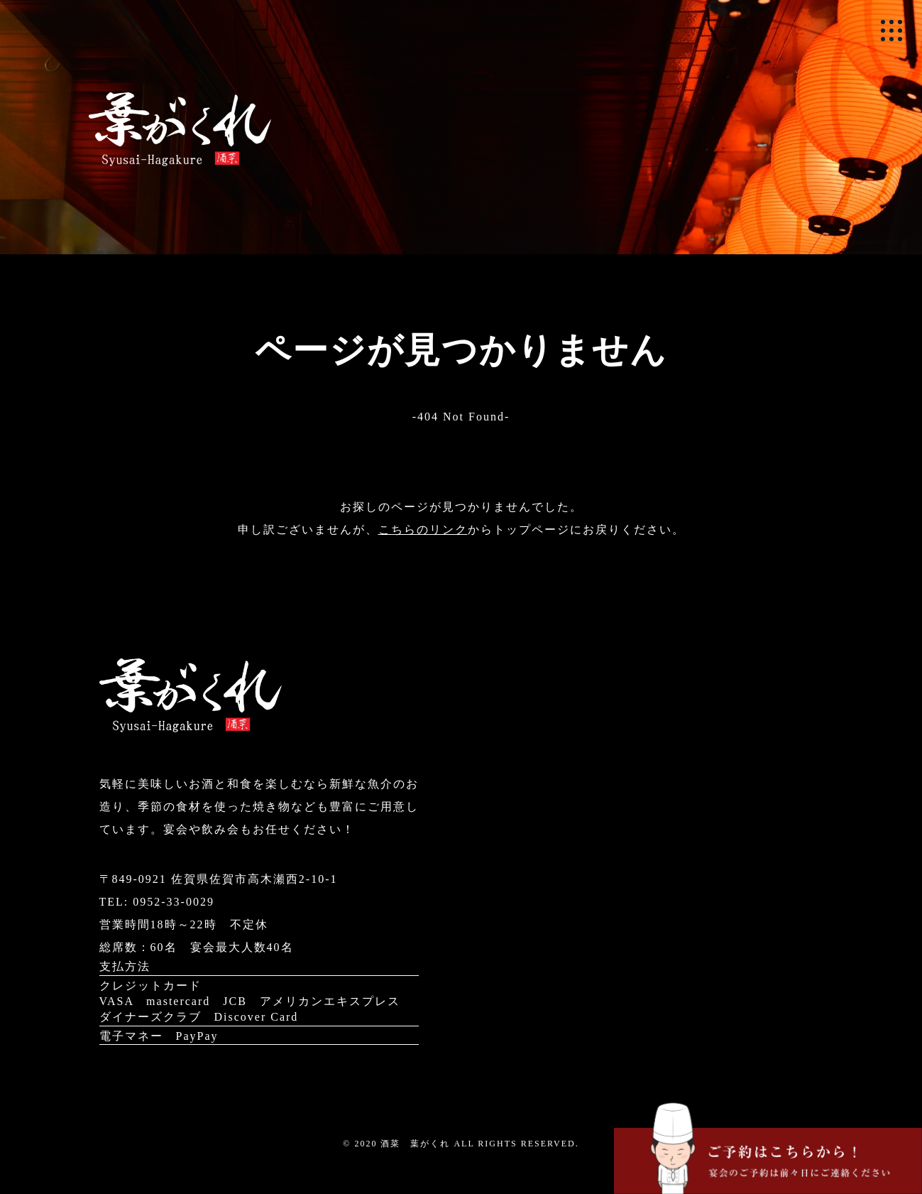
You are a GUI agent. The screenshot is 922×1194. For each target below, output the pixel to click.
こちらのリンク (423, 529)
